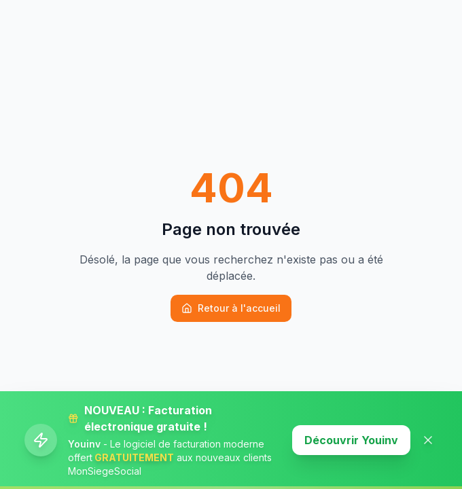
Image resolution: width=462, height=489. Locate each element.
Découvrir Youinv (351, 440)
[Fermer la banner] (428, 440)
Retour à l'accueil (231, 308)
